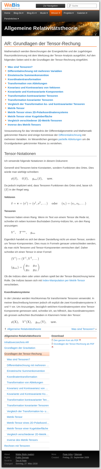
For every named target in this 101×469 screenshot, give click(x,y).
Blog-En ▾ (32, 13)
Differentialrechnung (70, 134)
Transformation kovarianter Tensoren (30, 99)
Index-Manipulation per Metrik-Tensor (64, 280)
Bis (12, 5)
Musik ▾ (44, 13)
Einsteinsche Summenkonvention (28, 75)
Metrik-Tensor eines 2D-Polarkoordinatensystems (38, 112)
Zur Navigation (50, 5)
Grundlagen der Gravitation (19, 347)
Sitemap (78, 454)
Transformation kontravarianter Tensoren (33, 95)
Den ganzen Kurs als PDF (65, 340)
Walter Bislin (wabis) (25, 454)
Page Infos (68, 454)
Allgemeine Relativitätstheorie (41, 28)
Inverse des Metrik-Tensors (24, 124)
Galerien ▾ (82, 13)
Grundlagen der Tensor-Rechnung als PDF (73, 344)
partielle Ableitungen (69, 139)
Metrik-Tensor (16, 108)
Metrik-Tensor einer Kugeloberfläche (30, 116)
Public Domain (22, 457)
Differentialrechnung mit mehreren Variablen (35, 71)
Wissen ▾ (55, 13)
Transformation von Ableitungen (27, 83)
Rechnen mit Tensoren (17, 445)
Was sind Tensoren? (20, 66)
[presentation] (32, 178)
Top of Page (21, 460)
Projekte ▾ (69, 13)
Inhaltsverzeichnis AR (16, 342)
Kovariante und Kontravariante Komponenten (35, 91)
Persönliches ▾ (11, 18)
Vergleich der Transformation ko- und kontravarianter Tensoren (46, 104)
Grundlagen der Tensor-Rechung (23, 353)
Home (7, 13)
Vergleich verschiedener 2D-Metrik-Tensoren (35, 120)
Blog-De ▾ (19, 13)
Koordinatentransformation (24, 79)
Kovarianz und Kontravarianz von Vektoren (34, 87)
